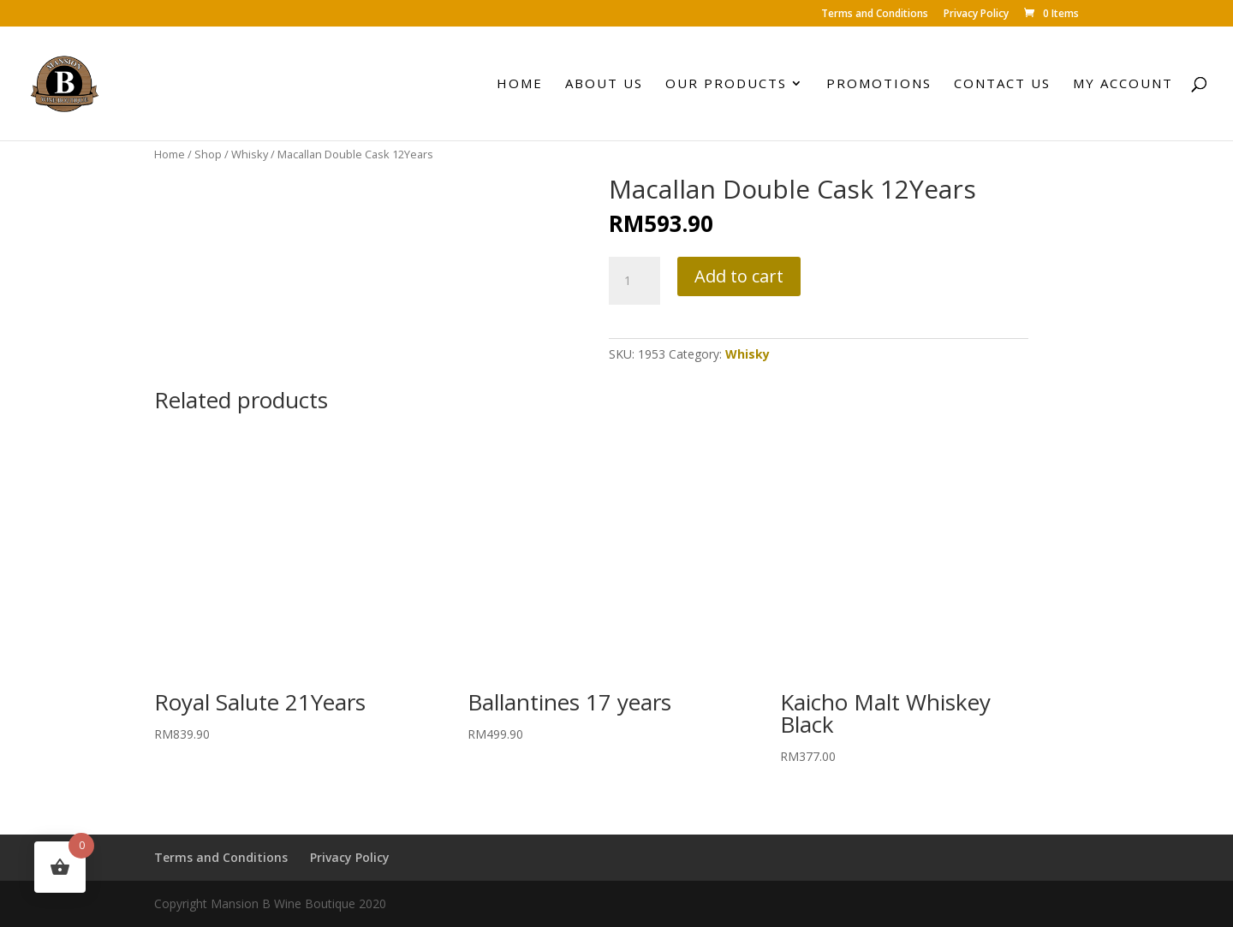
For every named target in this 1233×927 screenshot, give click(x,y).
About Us (604, 84)
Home (520, 84)
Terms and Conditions (874, 15)
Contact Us (1002, 84)
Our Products (726, 84)
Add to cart (738, 276)
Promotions (879, 84)
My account (1123, 84)
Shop (208, 154)
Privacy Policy (976, 15)
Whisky (249, 154)
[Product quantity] (634, 281)
